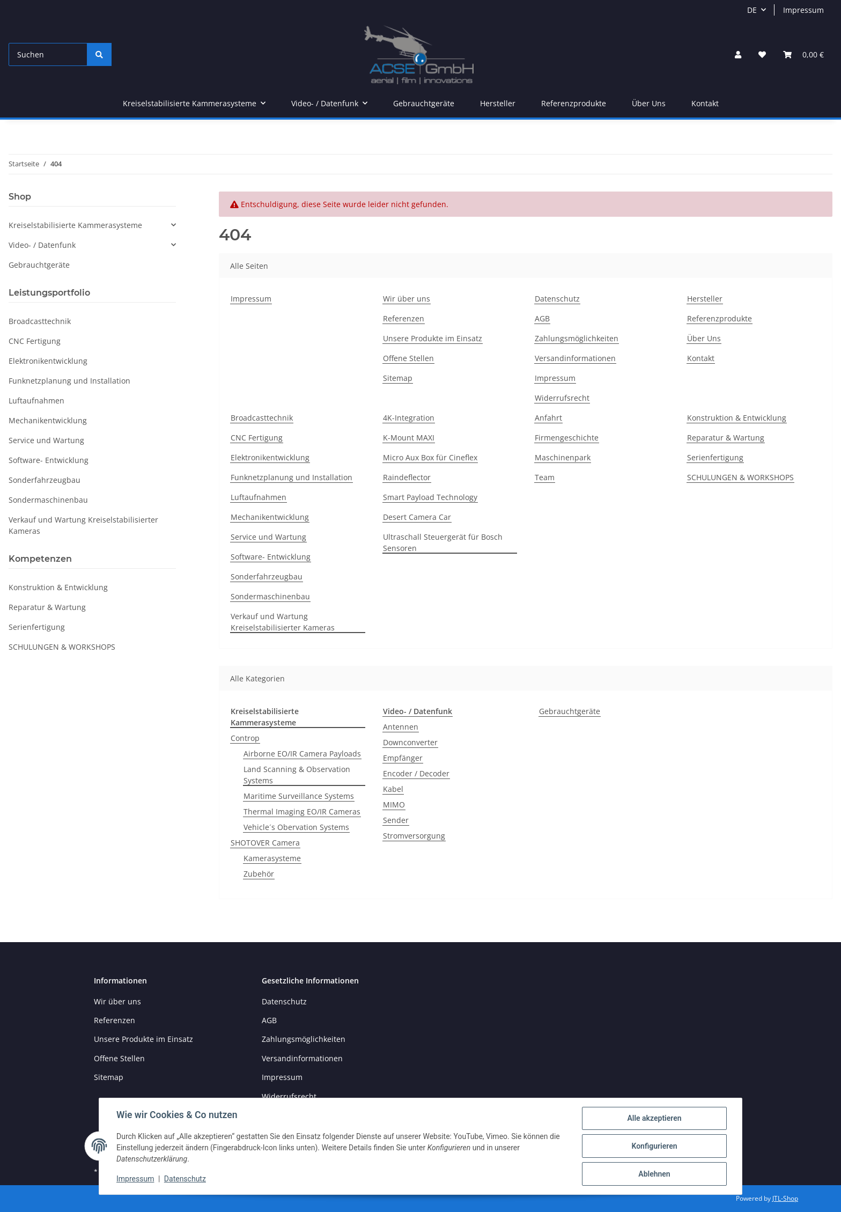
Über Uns (649, 103)
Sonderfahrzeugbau (267, 576)
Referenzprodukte (573, 103)
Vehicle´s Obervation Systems (296, 827)
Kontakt (705, 103)
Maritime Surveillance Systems (299, 796)
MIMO (394, 804)
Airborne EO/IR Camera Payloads (302, 753)
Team (545, 477)
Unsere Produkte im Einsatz (432, 338)
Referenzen (403, 318)
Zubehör (259, 874)
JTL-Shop (785, 1198)
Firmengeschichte (567, 437)
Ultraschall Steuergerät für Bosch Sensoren (443, 542)
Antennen (400, 727)
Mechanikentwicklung (270, 517)
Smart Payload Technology (430, 497)
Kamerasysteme (272, 858)
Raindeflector (407, 477)
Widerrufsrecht (562, 398)
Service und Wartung (268, 537)
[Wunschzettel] (762, 54)
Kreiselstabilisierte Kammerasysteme (75, 225)
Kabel (393, 789)
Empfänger (403, 758)
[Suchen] (48, 54)
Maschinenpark (563, 457)
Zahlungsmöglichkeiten (576, 338)
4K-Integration (408, 418)
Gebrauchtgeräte (569, 711)
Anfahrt (548, 418)
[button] (738, 54)
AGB (542, 318)
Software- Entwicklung (271, 557)
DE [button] (752, 10)
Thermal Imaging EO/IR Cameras (302, 811)
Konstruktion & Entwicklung (736, 418)
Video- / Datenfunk (42, 245)
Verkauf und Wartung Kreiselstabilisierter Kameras (283, 622)
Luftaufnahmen (258, 497)
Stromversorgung (414, 836)
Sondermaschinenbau (270, 596)
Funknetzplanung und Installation (291, 477)
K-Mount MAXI (408, 437)
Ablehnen (654, 1174)
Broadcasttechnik (262, 418)
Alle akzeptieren (654, 1118)
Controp (245, 738)
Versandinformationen (575, 358)
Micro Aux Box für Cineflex (430, 457)
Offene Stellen (408, 358)
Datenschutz (557, 298)
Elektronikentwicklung (270, 457)
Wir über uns (406, 298)
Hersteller (497, 103)
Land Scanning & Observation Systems (297, 774)
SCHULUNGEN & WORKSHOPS (740, 477)
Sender (396, 820)
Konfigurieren (654, 1146)
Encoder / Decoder (416, 773)
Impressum (803, 10)
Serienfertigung (715, 457)
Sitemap (397, 378)
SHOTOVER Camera (265, 843)
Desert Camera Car (417, 517)
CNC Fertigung (257, 437)
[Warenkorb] (803, 54)
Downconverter (410, 742)
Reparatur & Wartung (725, 437)
